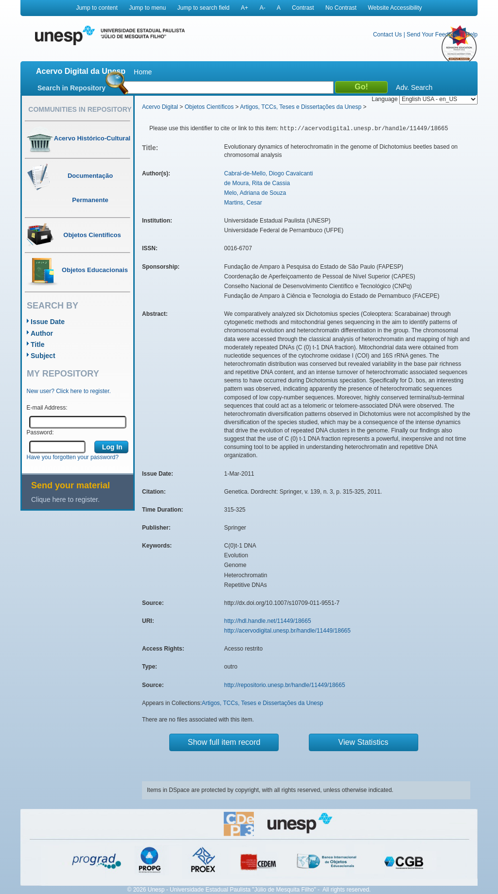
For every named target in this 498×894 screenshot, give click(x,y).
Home (143, 72)
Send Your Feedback (434, 34)
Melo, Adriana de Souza (255, 192)
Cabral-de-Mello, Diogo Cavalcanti (268, 173)
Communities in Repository (79, 109)
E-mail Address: (47, 407)
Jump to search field (204, 7)
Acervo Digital (160, 106)
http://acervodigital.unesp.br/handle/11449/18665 (287, 630)
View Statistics (363, 742)
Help (471, 34)
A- (263, 7)
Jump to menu (147, 7)
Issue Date (48, 322)
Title (38, 344)
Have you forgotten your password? (73, 457)
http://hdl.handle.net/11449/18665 (267, 621)
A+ (244, 7)
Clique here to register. (65, 499)
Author (42, 333)
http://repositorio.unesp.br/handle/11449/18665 (284, 685)
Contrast (303, 7)
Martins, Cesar (243, 202)
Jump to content (96, 7)
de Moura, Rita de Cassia (257, 183)
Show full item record (224, 742)
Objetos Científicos (209, 106)
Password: (40, 432)
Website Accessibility (395, 7)
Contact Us (387, 34)
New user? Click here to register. (69, 391)
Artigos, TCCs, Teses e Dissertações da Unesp (300, 106)
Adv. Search (414, 87)
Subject (43, 356)
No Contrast (340, 7)
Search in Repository (71, 88)
